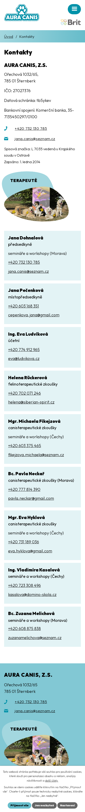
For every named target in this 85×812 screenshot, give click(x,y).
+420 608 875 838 (24, 628)
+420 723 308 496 (24, 585)
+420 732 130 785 (31, 128)
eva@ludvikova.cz (23, 358)
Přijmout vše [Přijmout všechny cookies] (19, 805)
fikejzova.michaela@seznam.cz (36, 454)
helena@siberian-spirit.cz (31, 402)
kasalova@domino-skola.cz (32, 594)
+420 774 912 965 (24, 349)
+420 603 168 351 (23, 306)
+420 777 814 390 (24, 489)
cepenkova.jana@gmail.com (33, 314)
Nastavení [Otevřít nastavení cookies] (67, 805)
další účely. (51, 780)
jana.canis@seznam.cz (35, 138)
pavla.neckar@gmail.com (31, 498)
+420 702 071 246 (24, 393)
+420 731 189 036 (23, 541)
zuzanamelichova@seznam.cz (34, 637)
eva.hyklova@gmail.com (30, 551)
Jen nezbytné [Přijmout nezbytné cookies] (44, 805)
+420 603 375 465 (24, 445)
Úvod (8, 36)
